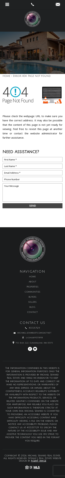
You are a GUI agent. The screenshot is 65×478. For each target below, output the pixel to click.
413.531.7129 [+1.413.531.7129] (34, 328)
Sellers (32, 302)
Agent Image (38, 461)
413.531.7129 (33, 427)
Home (32, 277)
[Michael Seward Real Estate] (32, 20)
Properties (33, 287)
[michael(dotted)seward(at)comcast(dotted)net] (58, 4)
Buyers (33, 297)
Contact (32, 312)
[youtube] (35, 349)
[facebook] (30, 349)
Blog (32, 307)
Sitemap (32, 458)
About (32, 282)
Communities (32, 292)
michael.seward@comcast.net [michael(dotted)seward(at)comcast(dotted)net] (34, 333)
